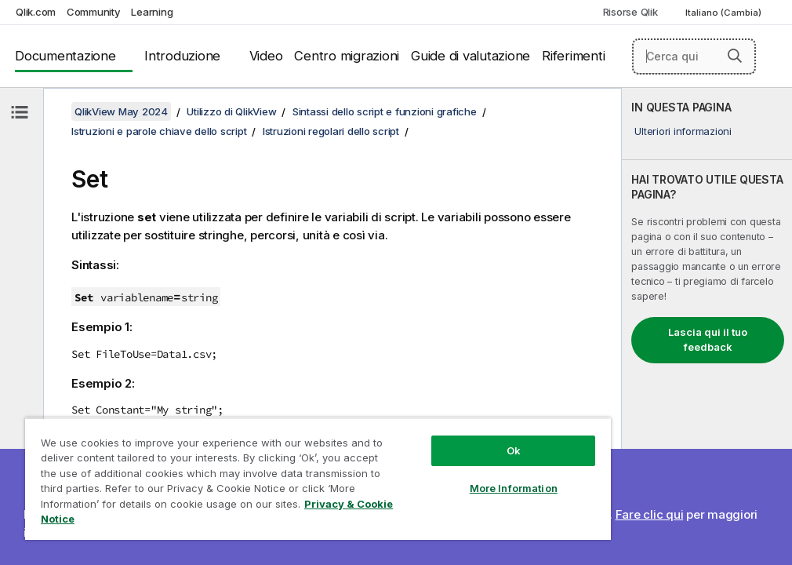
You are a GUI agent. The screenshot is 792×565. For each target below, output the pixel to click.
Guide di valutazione (470, 56)
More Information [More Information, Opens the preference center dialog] (514, 488)
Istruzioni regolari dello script (331, 131)
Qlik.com (36, 11)
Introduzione (182, 56)
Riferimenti (573, 56)
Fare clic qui (650, 514)
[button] (735, 56)
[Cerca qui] (694, 56)
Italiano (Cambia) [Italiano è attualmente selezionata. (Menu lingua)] (724, 12)
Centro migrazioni (346, 56)
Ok (514, 450)
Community (94, 11)
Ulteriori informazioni (683, 131)
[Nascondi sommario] (19, 112)
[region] (318, 478)
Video (266, 56)
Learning (152, 11)
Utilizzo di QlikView (231, 111)
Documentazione (65, 56)
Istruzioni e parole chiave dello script (158, 131)
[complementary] (707, 326)
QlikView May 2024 (121, 111)
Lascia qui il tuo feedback (707, 340)
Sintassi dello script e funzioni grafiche (384, 111)
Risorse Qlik (630, 11)
